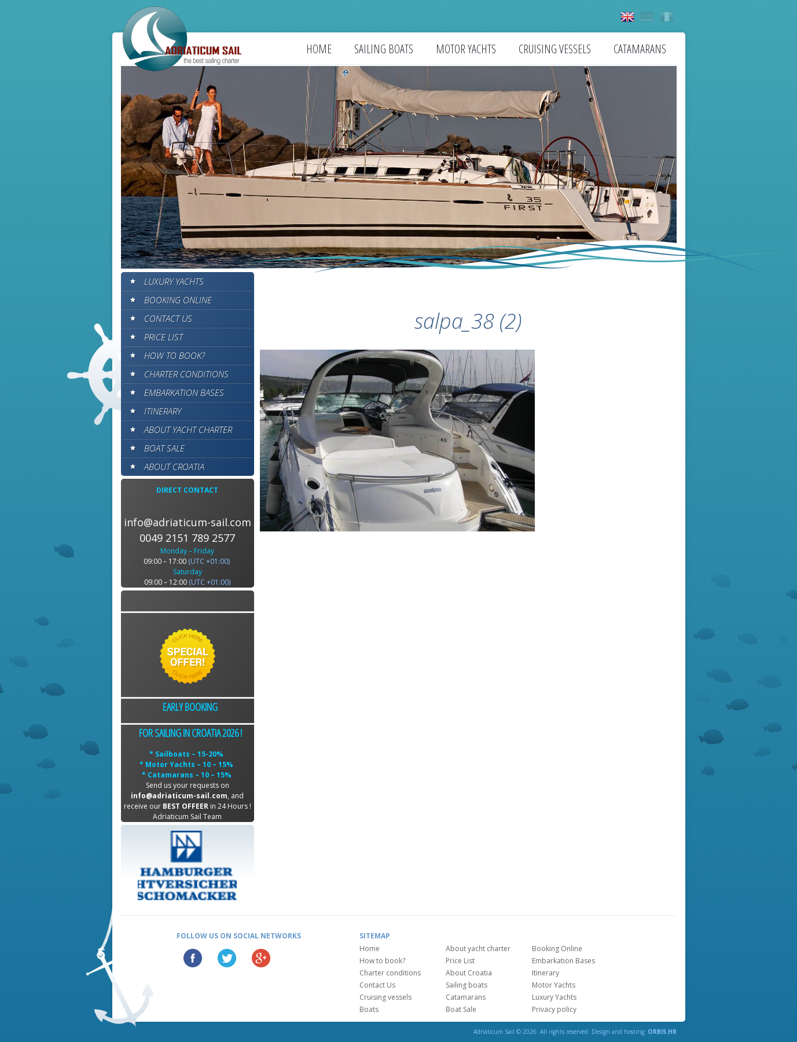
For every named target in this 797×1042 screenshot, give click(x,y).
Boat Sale (164, 448)
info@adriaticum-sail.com (187, 522)
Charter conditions (186, 374)
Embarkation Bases (184, 392)
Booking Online (178, 300)
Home (319, 49)
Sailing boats (383, 49)
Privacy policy (554, 1009)
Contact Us (168, 318)
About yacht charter (188, 429)
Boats (369, 1009)
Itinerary (162, 411)
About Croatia (174, 466)
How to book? (174, 355)
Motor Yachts (466, 49)
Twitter (227, 958)
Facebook (192, 958)
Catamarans (640, 49)
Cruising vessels (555, 49)
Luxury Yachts (174, 281)
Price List (163, 337)
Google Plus (261, 958)
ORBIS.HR (662, 1032)
